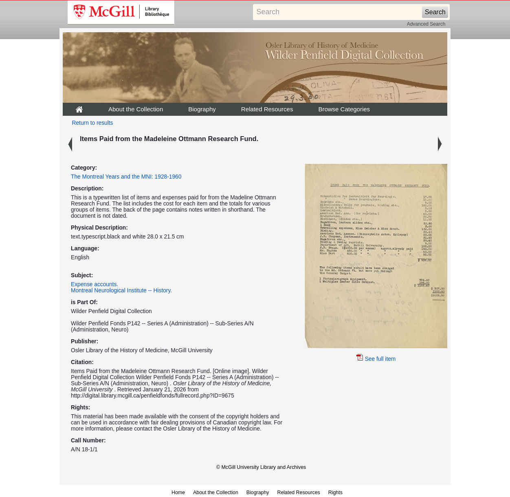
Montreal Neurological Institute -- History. (121, 290)
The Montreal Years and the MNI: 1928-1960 (126, 177)
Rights (335, 492)
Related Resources (267, 109)
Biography (202, 109)
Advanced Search (426, 24)
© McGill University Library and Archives (261, 467)
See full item (376, 359)
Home (178, 492)
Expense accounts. (94, 284)
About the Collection (135, 109)
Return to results (92, 123)
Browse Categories (344, 109)
